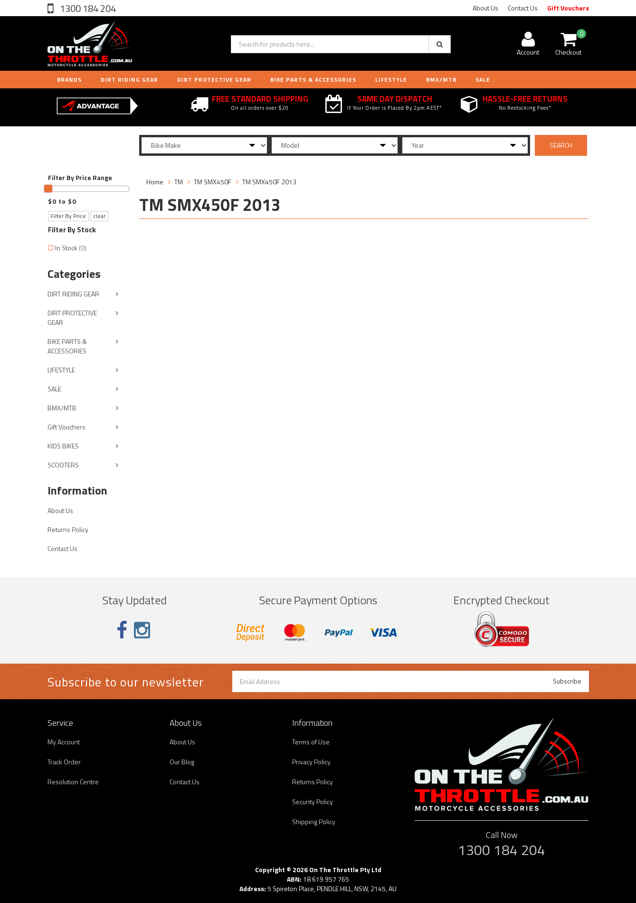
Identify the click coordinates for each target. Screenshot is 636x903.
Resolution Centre (73, 782)
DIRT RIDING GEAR (129, 79)
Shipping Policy (313, 822)
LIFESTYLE (391, 79)
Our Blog (182, 762)
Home (154, 182)
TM (178, 182)
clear (99, 215)
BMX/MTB (441, 79)
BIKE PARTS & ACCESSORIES (313, 79)
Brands (69, 79)
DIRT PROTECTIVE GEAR (214, 79)
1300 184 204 (87, 8)
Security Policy (312, 802)
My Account (63, 742)
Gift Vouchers (568, 8)
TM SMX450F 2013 (269, 182)
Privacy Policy (311, 762)
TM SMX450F (212, 182)
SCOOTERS (63, 465)
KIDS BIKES (63, 446)
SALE (54, 389)
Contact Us (523, 8)
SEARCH (561, 145)
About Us (485, 8)
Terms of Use (311, 742)
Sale (482, 79)
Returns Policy (67, 529)
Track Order (64, 762)
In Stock (70, 248)
